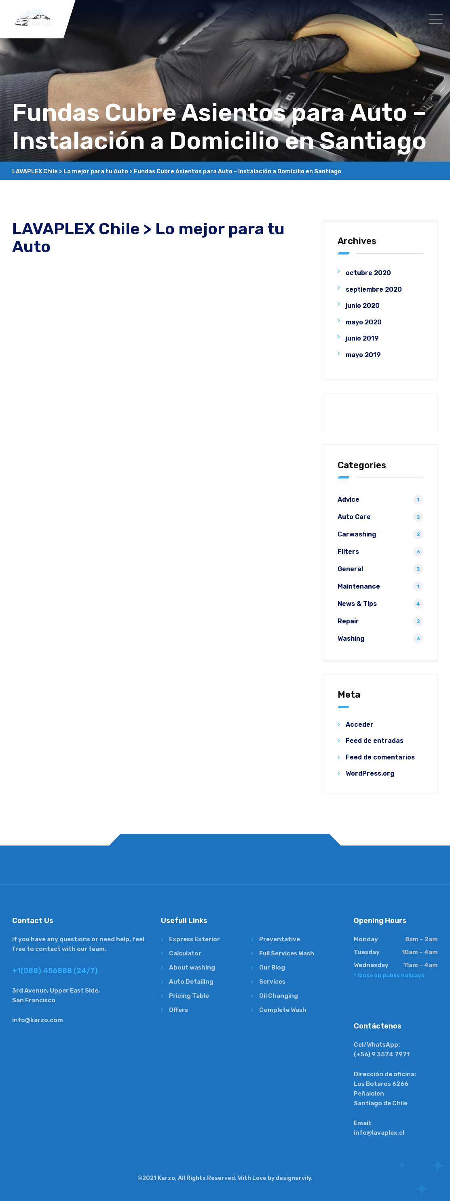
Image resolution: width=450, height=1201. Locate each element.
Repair (348, 621)
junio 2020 (363, 305)
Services (272, 981)
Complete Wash (282, 1010)
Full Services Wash (286, 953)
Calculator (185, 953)
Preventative (279, 939)
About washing (192, 967)
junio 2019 (362, 338)
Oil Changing (278, 995)
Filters (348, 551)
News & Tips (357, 604)
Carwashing (357, 534)
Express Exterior (194, 939)
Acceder (360, 724)
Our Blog (272, 967)
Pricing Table (189, 995)
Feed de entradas (375, 741)
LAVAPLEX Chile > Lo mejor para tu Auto (148, 237)
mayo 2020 (364, 322)
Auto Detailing (191, 981)
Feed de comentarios (380, 757)
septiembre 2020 (374, 289)
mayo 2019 (363, 355)
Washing (351, 638)
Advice (348, 499)
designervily (293, 1178)
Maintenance (359, 586)
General (350, 569)
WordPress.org (370, 773)
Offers (178, 1010)
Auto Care (354, 517)
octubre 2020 (368, 273)
